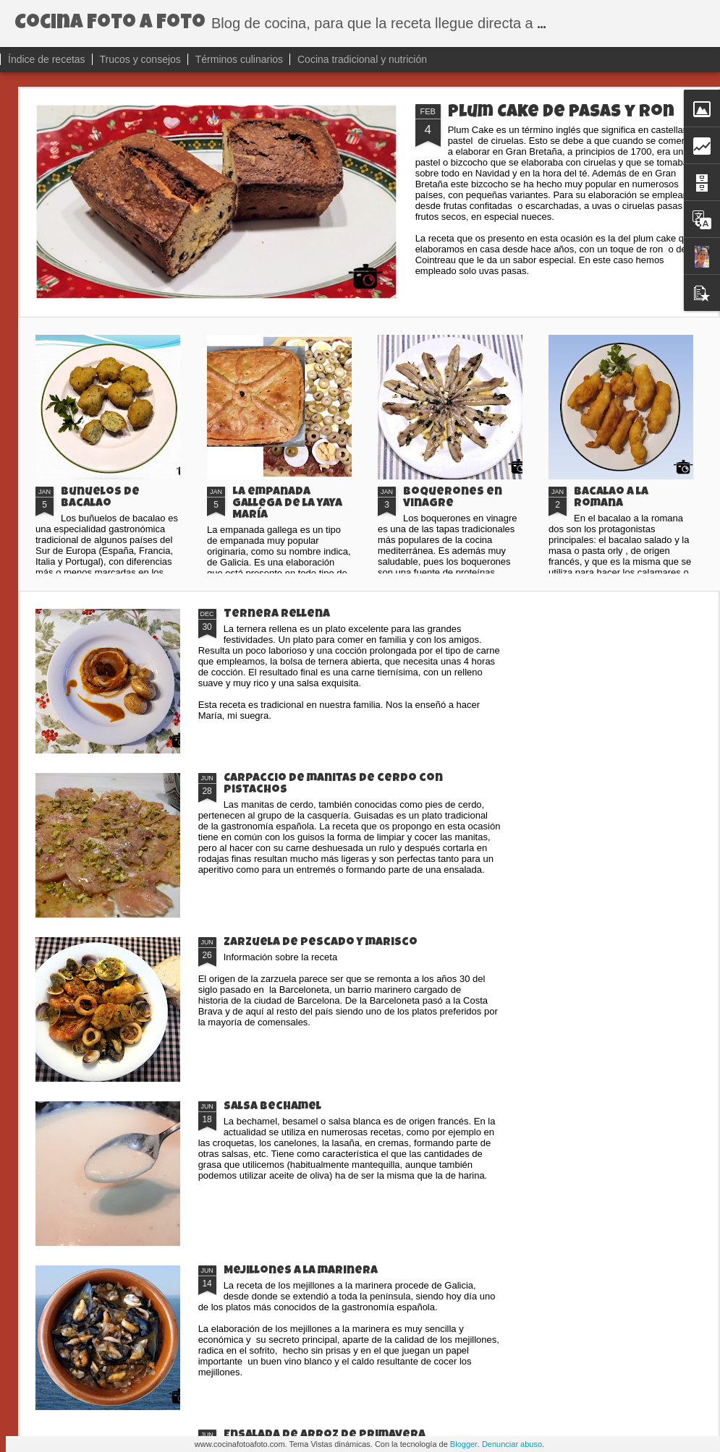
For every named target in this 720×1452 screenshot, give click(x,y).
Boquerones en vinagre (452, 498)
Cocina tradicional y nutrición (362, 59)
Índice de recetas (46, 59)
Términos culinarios (240, 59)
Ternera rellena (277, 614)
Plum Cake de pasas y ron (561, 112)
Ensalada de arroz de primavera (324, 1435)
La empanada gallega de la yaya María (287, 504)
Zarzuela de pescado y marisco (321, 943)
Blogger (464, 1444)
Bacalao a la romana (611, 498)
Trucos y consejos (140, 59)
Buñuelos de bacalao (100, 498)
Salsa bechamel (272, 1107)
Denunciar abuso (512, 1444)
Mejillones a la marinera (301, 1271)
